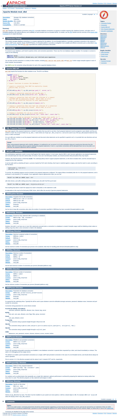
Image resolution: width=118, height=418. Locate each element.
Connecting (104, 25)
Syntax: (8, 198)
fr (97, 14)
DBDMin (102, 41)
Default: (8, 200)
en (94, 14)
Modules (95, 3)
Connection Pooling (106, 23)
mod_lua (69, 60)
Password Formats (106, 61)
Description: (6, 17)
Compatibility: (7, 25)
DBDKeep (102, 38)
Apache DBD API (105, 27)
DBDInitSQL (103, 37)
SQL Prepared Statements (107, 29)
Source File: (6, 23)
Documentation (19, 8)
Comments (104, 63)
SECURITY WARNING (107, 31)
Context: (8, 202)
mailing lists (110, 408)
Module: (8, 206)
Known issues (104, 54)
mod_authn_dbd (59, 60)
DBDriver (102, 47)
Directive (19, 194)
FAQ (105, 3)
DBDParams (103, 43)
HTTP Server (11, 8)
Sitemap (115, 3)
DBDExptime (103, 35)
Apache (5, 8)
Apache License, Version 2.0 (20, 415)
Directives (100, 3)
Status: (5, 19)
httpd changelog (105, 52)
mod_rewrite (49, 60)
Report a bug (104, 56)
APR (33, 30)
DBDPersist (103, 44)
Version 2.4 (28, 8)
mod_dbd (5, 30)
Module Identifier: (8, 21)
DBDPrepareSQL (104, 46)
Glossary (109, 3)
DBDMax (102, 40)
